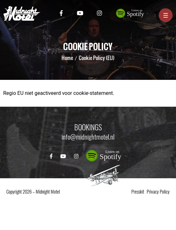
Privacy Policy (158, 191)
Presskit (137, 191)
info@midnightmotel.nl (88, 137)
